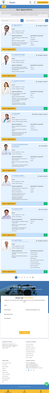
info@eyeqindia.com (33, 364)
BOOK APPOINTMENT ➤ (43, 2)
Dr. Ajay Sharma (17, 25)
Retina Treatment (30, 355)
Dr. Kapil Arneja (16, 240)
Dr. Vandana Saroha (18, 81)
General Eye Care (29, 346)
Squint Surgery (29, 357)
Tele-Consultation (6, 374)
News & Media (5, 366)
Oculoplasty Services (30, 351)
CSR (3, 381)
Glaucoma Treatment (30, 348)
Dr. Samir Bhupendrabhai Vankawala (20, 145)
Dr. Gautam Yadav (18, 175)
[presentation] (24, 327)
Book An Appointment (9, 49)
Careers (4, 368)
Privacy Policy (5, 372)
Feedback (4, 370)
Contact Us (4, 364)
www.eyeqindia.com (34, 365)
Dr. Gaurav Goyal (17, 209)
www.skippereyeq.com (34, 366)
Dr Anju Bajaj (16, 113)
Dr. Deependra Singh (18, 54)
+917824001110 (29, 298)
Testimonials (5, 376)
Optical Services (29, 353)
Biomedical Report (6, 378)
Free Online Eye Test (6, 362)
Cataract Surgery (29, 344)
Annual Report (5, 380)
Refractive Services (30, 349)
